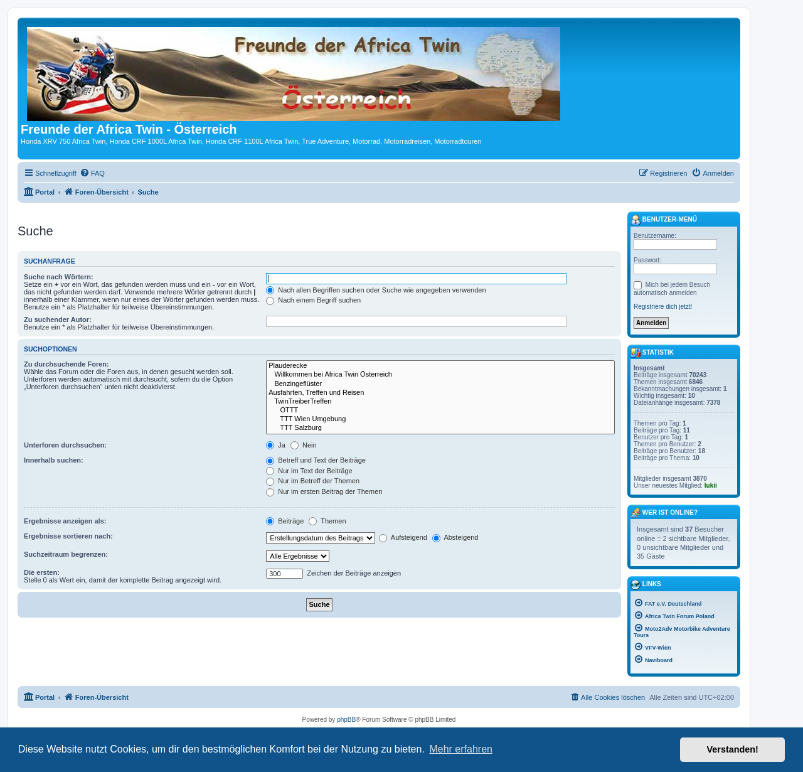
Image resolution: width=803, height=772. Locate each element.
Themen (327, 521)
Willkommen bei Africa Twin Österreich (440, 374)
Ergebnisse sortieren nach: (68, 536)
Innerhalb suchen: (53, 460)
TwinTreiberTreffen (440, 401)
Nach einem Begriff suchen (313, 300)
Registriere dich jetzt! (663, 306)
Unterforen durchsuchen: (65, 445)
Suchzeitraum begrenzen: (66, 554)
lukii (711, 485)
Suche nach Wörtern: (58, 277)
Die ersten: (42, 572)
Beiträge (285, 521)
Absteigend (455, 537)
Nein (303, 445)
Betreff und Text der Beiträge (316, 460)
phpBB (346, 719)
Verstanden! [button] (732, 749)
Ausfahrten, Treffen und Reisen (440, 393)
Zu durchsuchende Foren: (66, 364)
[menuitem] (92, 173)
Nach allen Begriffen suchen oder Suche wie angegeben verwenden (376, 290)
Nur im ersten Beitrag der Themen (324, 491)
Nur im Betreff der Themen (312, 481)
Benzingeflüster (440, 384)
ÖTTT (440, 410)
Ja (275, 445)
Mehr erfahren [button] (460, 749)
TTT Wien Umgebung (440, 419)
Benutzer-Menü (663, 220)
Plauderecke (440, 366)
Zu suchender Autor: (58, 319)
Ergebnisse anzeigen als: (65, 521)
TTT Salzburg (440, 428)
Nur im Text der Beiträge (309, 470)
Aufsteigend (403, 537)
